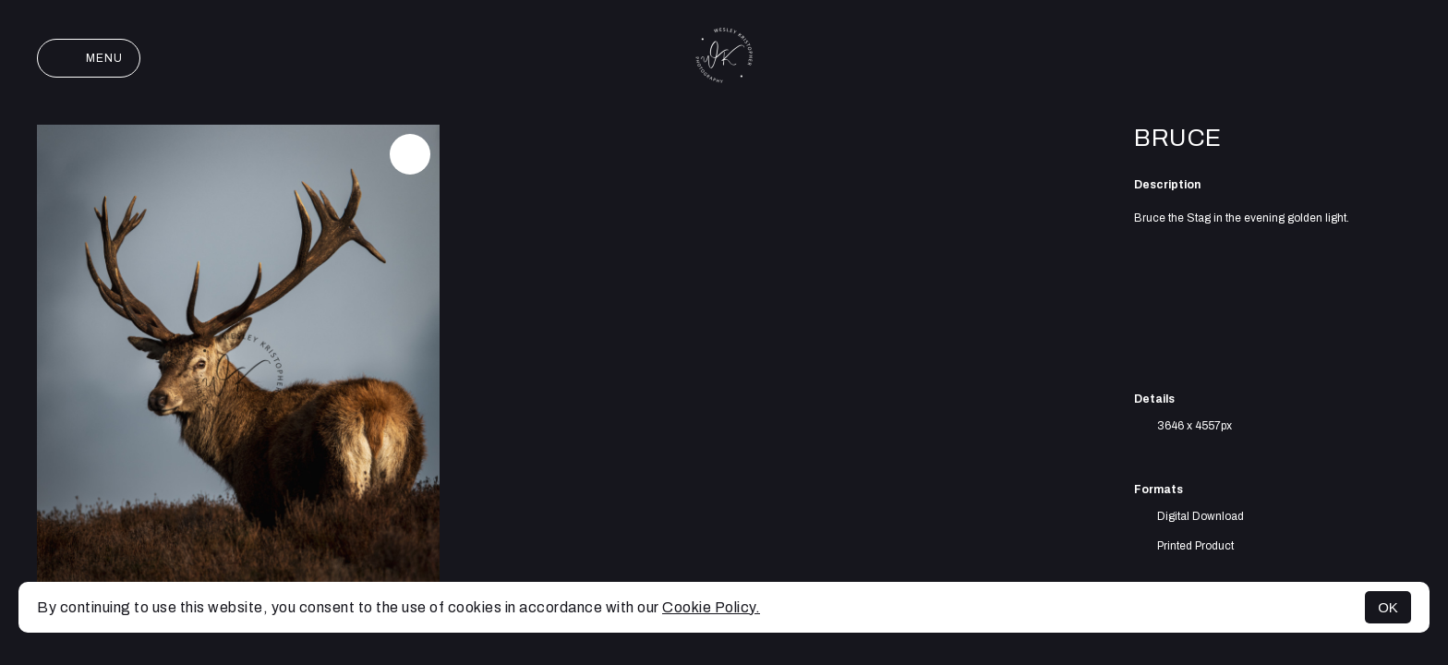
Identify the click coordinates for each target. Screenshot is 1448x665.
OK (1388, 607)
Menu (88, 58)
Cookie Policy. (711, 607)
